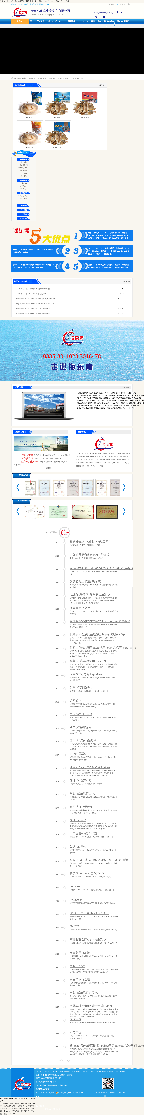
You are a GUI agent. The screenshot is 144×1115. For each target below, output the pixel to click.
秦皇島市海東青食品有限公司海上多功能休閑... (33, 308)
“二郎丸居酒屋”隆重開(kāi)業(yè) (90, 594)
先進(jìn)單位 (78, 846)
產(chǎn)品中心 (54, 21)
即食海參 (52, 78)
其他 (23, 201)
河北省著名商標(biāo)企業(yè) (88, 939)
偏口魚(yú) (23, 189)
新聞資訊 (71, 21)
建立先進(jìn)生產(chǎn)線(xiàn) (90, 767)
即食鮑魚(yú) (42, 78)
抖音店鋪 (24, 210)
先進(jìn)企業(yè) (80, 780)
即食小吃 (24, 176)
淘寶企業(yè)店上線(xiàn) (86, 674)
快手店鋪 (24, 214)
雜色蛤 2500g (85, 117)
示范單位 (75, 1032)
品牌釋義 (82, 432)
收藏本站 (112, 4)
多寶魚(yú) (75, 78)
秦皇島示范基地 (80, 952)
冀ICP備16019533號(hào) (45, 1093)
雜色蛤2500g (57, 147)
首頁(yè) (20, 21)
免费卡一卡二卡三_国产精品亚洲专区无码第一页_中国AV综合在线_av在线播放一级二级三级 (34, 1)
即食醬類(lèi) (24, 165)
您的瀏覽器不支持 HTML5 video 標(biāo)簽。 (44, 405)
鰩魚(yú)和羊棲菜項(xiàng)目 (88, 660)
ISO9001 (75, 886)
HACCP (74, 926)
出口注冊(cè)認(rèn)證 (83, 833)
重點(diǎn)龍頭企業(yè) (84, 992)
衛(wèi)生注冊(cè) (81, 714)
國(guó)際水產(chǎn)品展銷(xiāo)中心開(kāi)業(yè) (101, 568)
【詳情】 (48, 468)
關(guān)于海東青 (37, 21)
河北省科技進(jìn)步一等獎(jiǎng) (91, 1005)
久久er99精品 (7, 1111)
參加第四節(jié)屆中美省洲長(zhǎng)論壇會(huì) (100, 621)
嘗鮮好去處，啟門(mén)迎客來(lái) (91, 541)
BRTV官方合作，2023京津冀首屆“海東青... (32, 294)
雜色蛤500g (57, 117)
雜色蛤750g (29, 147)
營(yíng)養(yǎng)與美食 (106, 23)
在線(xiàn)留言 (89, 21)
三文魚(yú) (23, 183)
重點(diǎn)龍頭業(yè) (83, 793)
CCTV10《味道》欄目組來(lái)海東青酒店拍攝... (34, 289)
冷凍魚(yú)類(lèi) (63, 78)
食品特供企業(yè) (81, 806)
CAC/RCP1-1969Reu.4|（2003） (89, 913)
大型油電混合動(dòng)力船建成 (89, 554)
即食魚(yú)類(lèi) (23, 168)
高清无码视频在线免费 (8, 1109)
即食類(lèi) (23, 159)
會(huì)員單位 (78, 753)
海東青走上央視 (80, 607)
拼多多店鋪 (23, 219)
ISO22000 (76, 899)
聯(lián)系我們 (123, 21)
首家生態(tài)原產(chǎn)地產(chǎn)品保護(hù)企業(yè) (103, 647)
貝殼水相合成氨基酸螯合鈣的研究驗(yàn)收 (97, 634)
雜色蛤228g (29, 117)
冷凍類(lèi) (23, 193)
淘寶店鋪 (24, 205)
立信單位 (75, 1019)
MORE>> (102, 85)
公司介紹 (19, 387)
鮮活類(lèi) (23, 180)
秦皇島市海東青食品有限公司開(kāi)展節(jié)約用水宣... (36, 299)
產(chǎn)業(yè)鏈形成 (83, 740)
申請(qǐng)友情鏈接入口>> (53, 1109)
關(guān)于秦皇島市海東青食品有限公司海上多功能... (36, 304)
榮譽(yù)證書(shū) (81, 687)
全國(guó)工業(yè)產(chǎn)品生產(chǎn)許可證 (99, 859)
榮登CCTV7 (77, 966)
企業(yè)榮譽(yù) (25, 501)
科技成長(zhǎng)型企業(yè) (87, 873)
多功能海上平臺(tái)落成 (85, 581)
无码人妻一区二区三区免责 (22, 1111)
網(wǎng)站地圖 (125, 4)
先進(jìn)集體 (78, 820)
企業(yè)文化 (20, 432)
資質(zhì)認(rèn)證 (26, 475)
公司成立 (75, 700)
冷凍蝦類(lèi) (24, 198)
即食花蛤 (32, 78)
